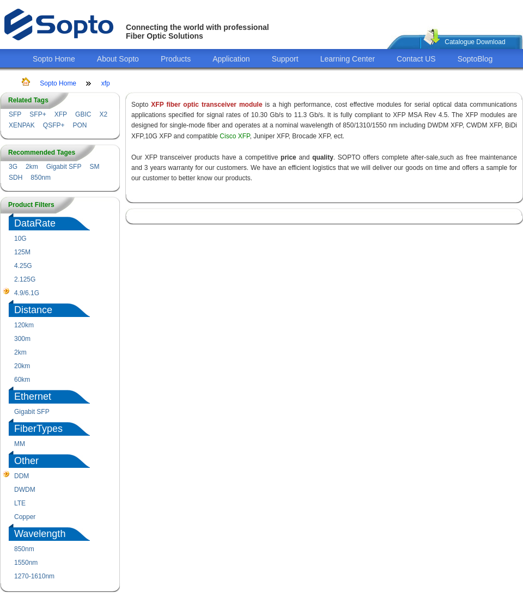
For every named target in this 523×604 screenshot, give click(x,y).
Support (285, 58)
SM (94, 166)
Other (26, 460)
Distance (33, 309)
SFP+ (37, 114)
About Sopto (118, 58)
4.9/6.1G (26, 293)
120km (24, 325)
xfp (105, 83)
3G (13, 166)
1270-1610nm (34, 576)
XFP (60, 114)
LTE (20, 503)
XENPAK (22, 125)
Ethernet (32, 396)
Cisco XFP (235, 136)
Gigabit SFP (64, 166)
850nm (41, 177)
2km (32, 166)
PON (79, 125)
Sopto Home (54, 58)
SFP (15, 114)
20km (22, 366)
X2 (103, 114)
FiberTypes (38, 428)
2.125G (24, 279)
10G (20, 238)
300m (22, 339)
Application (231, 58)
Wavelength (39, 533)
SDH (15, 177)
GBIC (83, 114)
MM (19, 444)
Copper (24, 517)
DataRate (35, 223)
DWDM (24, 489)
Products (176, 58)
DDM (21, 476)
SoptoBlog (475, 58)
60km (22, 379)
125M (22, 252)
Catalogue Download (475, 42)
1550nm (26, 562)
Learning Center (347, 58)
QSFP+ (54, 125)
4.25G (23, 266)
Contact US (416, 58)
